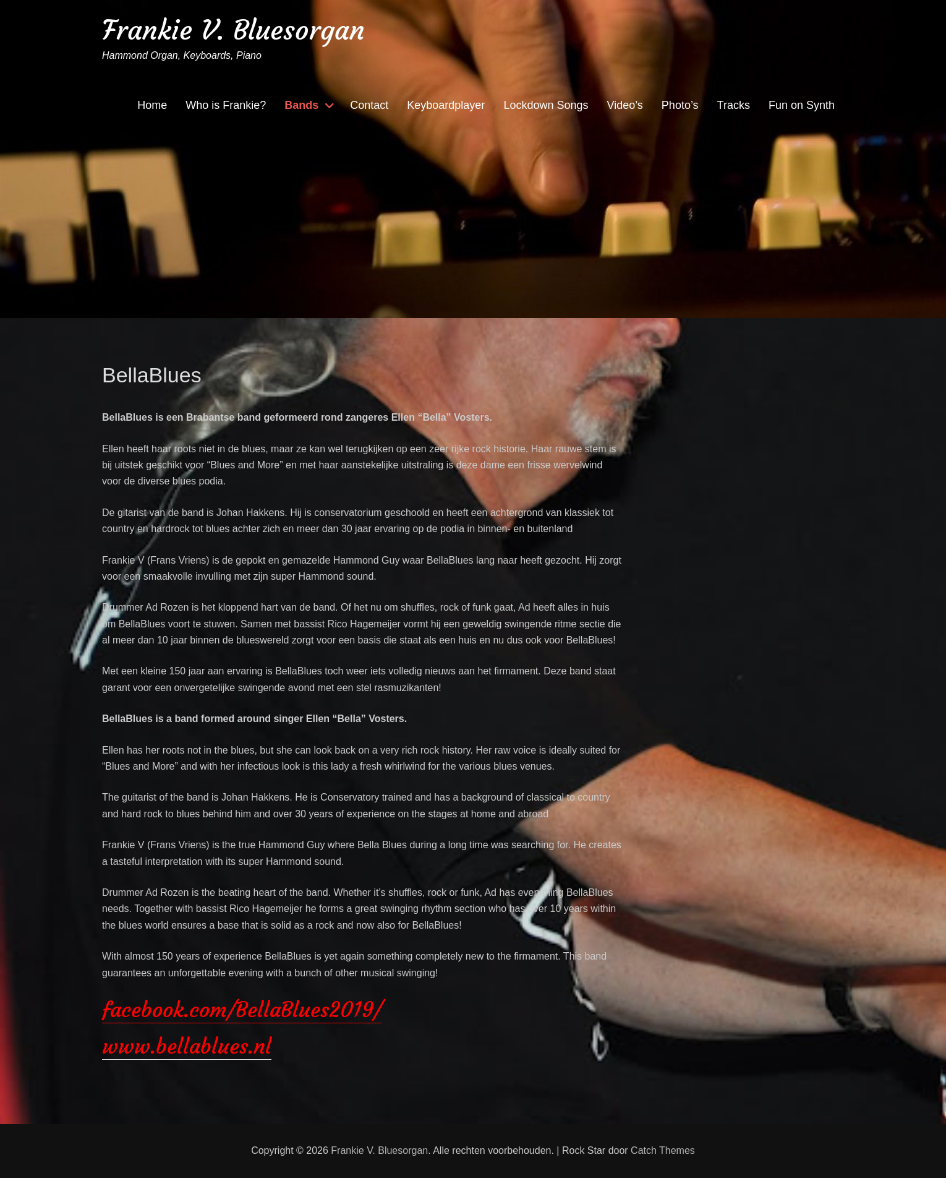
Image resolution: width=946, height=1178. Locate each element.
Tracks (733, 105)
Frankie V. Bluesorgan (233, 30)
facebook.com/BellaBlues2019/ (242, 1010)
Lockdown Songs (545, 105)
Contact (369, 105)
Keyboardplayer (446, 105)
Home (152, 105)
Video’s (624, 105)
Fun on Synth (802, 105)
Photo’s (680, 105)
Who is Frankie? (225, 105)
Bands (301, 105)
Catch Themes (663, 1150)
